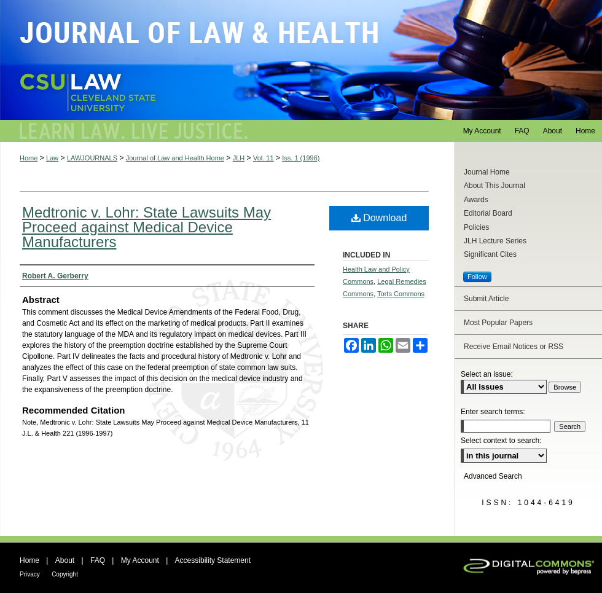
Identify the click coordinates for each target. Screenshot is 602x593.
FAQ (97, 560)
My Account (140, 560)
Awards (476, 199)
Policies (476, 227)
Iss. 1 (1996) (300, 158)
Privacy (30, 574)
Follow (477, 276)
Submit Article (486, 298)
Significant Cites (490, 254)
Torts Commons (400, 293)
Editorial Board (488, 213)
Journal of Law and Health (301, 60)
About (64, 560)
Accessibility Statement (213, 560)
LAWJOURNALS (92, 158)
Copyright (65, 574)
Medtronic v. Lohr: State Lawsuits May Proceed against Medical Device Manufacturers (146, 227)
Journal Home (487, 172)
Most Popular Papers (498, 322)
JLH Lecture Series (495, 241)
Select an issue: (487, 374)
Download (379, 218)
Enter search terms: (493, 411)
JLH (239, 158)
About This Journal (494, 185)
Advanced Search (493, 476)
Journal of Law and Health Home (175, 158)
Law (52, 158)
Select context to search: (501, 440)
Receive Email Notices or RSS (513, 346)
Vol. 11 (263, 158)
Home (28, 158)
